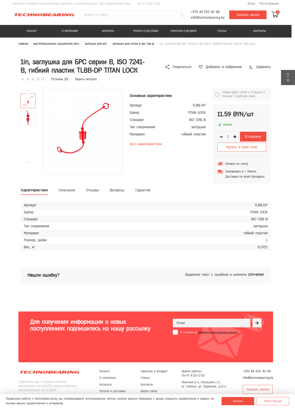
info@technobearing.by (208, 17)
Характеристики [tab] (34, 190)
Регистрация (269, 3)
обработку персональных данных (218, 332)
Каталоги (108, 31)
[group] (82, 131)
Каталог (32, 31)
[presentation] (208, 346)
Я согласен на (209, 332)
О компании (70, 31)
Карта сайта (149, 391)
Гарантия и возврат (183, 31)
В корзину (253, 136)
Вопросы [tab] (117, 190)
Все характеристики (146, 144)
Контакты (259, 31)
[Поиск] (182, 15)
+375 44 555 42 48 (205, 12)
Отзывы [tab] (92, 190)
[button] (28, 162)
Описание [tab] (67, 190)
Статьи (221, 31)
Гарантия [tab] (143, 190)
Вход (251, 3)
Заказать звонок (247, 15)
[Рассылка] (257, 322)
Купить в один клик (241, 147)
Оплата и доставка (146, 31)
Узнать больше (273, 401)
